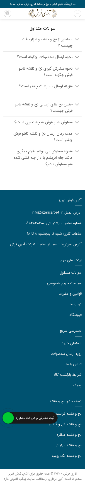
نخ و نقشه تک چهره (67, 456)
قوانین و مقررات (70, 294)
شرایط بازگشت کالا (68, 375)
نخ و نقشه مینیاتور (68, 445)
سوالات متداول (71, 272)
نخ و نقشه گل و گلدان (65, 424)
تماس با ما (74, 364)
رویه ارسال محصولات (66, 354)
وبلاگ (77, 385)
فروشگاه (76, 315)
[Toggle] (77, 40)
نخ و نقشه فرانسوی (67, 414)
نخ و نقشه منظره (69, 435)
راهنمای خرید (72, 343)
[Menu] (77, 13)
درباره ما (76, 304)
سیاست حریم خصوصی (64, 283)
